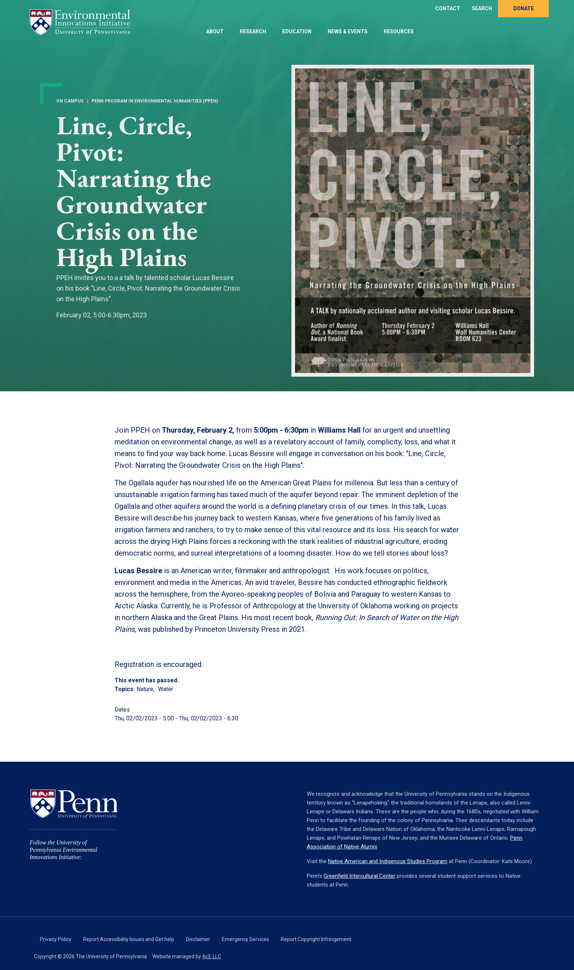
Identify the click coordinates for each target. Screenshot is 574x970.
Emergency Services (245, 939)
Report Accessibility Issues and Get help (128, 939)
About (215, 31)
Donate (523, 8)
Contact (447, 8)
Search (482, 8)
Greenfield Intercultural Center (359, 876)
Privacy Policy (55, 939)
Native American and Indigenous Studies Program (387, 861)
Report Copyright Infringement (316, 939)
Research (253, 31)
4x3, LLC (211, 956)
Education (297, 31)
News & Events (348, 31)
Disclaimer (198, 939)
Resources (399, 31)
